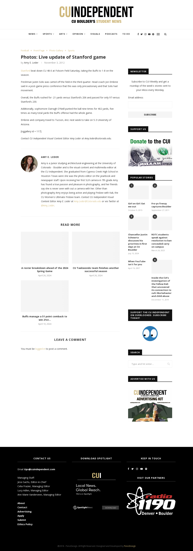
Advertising (24, 511)
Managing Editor (41, 486)
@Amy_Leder (47, 205)
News (32, 34)
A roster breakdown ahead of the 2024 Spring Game (44, 269)
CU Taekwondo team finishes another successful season (96, 269)
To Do (126, 34)
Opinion (77, 34)
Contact (22, 507)
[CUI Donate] (150, 138)
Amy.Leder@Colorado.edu (87, 201)
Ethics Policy (25, 524)
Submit (21, 519)
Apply (21, 515)
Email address (135, 97)
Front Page (39, 50)
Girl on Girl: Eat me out (136, 205)
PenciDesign (130, 546)
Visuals (95, 34)
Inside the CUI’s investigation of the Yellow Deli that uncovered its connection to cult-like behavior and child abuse (161, 287)
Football (25, 50)
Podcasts (111, 34)
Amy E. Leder (31, 62)
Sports (47, 34)
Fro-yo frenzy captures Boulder (161, 205)
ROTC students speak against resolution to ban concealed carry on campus (161, 240)
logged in (40, 348)
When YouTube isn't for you (136, 263)
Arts (62, 34)
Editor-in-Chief (38, 482)
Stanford (25, 70)
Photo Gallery (56, 50)
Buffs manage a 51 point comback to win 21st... (44, 318)
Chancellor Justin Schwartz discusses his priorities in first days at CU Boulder (137, 242)
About (21, 503)
